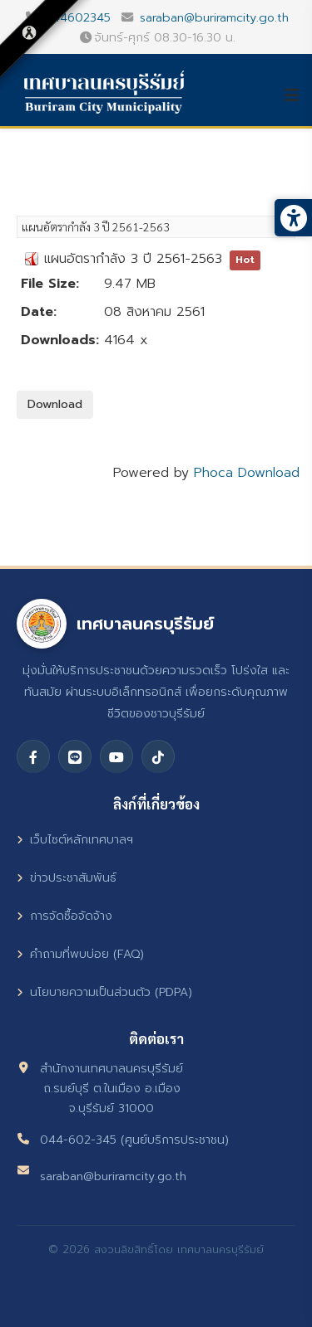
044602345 (77, 17)
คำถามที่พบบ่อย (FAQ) (80, 954)
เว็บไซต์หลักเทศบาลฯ (75, 839)
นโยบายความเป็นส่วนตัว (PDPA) (104, 992)
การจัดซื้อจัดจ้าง (64, 916)
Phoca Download (247, 473)
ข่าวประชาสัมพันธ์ (66, 878)
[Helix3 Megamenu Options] (298, 95)
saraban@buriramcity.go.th (214, 17)
